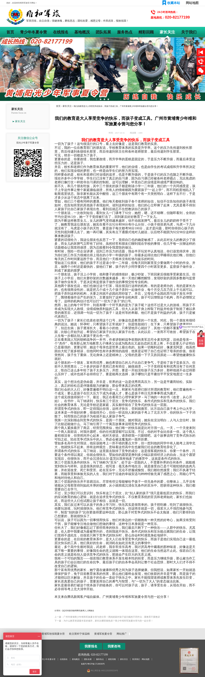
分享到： (58, 611)
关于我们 (189, 32)
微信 (92, 611)
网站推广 (122, 633)
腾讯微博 (80, 611)
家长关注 (167, 32)
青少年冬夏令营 (33, 32)
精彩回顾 (146, 32)
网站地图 (192, 3)
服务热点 (124, 32)
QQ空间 (65, 611)
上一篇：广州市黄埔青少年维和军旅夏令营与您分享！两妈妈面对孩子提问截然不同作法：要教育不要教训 (107, 617)
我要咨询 (114, 646)
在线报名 (60, 32)
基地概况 (82, 32)
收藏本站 (173, 3)
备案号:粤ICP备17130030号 (93, 664)
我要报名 (91, 646)
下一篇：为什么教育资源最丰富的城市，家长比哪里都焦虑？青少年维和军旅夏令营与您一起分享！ (103, 620)
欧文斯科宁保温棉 (79, 633)
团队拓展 (103, 32)
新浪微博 (73, 611)
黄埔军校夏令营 (103, 633)
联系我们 (136, 659)
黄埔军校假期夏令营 (53, 633)
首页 (10, 32)
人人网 (87, 611)
